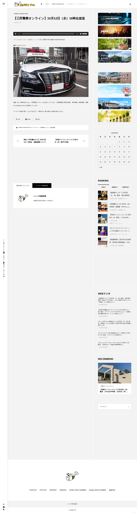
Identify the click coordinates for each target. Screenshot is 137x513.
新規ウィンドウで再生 (35, 39)
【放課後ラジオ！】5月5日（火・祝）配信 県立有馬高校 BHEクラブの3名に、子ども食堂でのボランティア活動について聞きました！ (114, 300)
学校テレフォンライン (116, 223)
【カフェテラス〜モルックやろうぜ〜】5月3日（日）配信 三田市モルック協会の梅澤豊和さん (114, 343)
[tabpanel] (114, 378)
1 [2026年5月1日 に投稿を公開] (119, 142)
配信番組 (53, 127)
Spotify (19, 45)
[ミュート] (81, 34)
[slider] (48, 33)
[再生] (16, 34)
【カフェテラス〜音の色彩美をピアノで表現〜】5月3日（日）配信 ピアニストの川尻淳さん (114, 334)
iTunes (24, 45)
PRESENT (53, 490)
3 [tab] (116, 381)
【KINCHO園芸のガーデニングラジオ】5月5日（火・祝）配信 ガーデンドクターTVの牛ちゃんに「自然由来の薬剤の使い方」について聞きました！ (114, 311)
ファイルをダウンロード (20, 39)
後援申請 (112, 490)
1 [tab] (113, 381)
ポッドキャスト (35, 127)
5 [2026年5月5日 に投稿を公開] (105, 147)
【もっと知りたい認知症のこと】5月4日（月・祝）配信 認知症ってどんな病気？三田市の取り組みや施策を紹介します (114, 323)
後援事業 (121, 245)
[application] (50, 34)
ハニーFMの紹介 (72, 504)
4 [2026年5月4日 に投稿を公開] (100, 147)
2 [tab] (114, 381)
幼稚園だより (122, 210)
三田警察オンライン (45, 127)
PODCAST (33, 490)
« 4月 (100, 167)
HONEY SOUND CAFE (24, 127)
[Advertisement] (50, 165)
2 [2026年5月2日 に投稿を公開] (124, 142)
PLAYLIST (43, 490)
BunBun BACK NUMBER (97, 490)
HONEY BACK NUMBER (77, 490)
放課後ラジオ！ (123, 198)
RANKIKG (63, 490)
